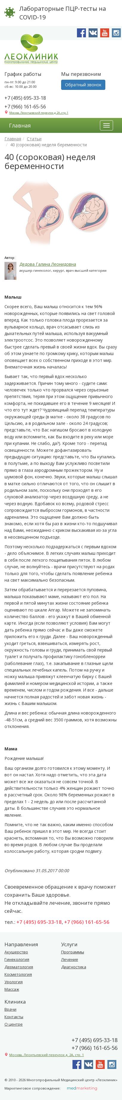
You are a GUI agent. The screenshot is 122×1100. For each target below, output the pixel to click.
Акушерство (16, 952)
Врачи (10, 1009)
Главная (20, 125)
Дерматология (18, 967)
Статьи (34, 139)
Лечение (69, 959)
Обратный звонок (83, 84)
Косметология (18, 974)
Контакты (13, 1016)
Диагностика (73, 967)
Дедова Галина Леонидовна (47, 264)
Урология (13, 981)
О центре (13, 1024)
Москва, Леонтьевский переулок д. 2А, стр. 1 (38, 113)
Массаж (11, 989)
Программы (72, 952)
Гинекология (16, 959)
